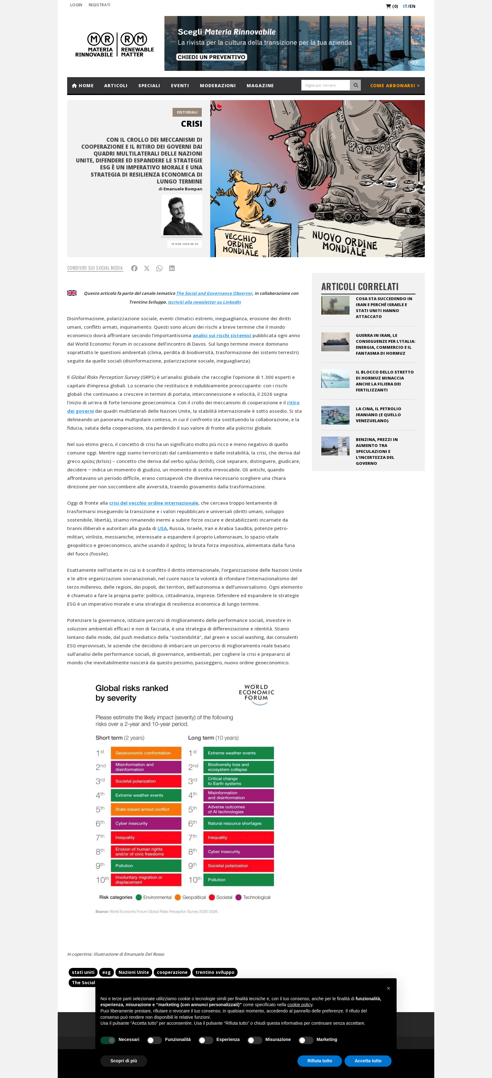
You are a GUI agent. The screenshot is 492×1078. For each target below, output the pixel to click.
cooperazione (172, 972)
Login (76, 5)
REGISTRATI (99, 5)
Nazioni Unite (134, 972)
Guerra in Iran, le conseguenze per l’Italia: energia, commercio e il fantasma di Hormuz (385, 344)
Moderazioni (218, 85)
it (405, 6)
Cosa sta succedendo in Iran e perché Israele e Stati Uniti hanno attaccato (384, 307)
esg (106, 972)
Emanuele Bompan (182, 189)
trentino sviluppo (214, 972)
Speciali (149, 85)
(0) (392, 6)
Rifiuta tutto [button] (320, 1060)
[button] (388, 988)
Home (83, 85)
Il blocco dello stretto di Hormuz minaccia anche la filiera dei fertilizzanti (385, 381)
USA (162, 528)
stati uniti (83, 972)
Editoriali (187, 112)
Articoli (115, 85)
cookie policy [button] (299, 1004)
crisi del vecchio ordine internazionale (153, 503)
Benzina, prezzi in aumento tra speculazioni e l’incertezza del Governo (377, 451)
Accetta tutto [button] (368, 1060)
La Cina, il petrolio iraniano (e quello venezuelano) (378, 414)
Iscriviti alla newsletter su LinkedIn (204, 302)
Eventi (180, 85)
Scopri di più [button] (123, 1060)
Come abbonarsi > (395, 85)
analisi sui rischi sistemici (222, 335)
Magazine (260, 85)
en (412, 6)
